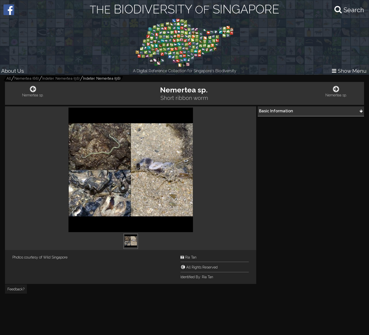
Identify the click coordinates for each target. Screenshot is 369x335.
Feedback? (15, 289)
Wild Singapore (55, 257)
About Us (12, 71)
